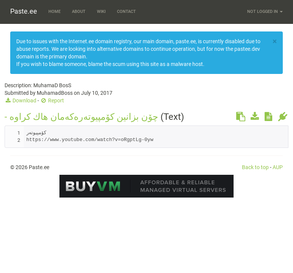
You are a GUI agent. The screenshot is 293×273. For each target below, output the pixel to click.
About (79, 11)
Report (52, 100)
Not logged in (265, 11)
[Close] (275, 42)
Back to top (255, 167)
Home (54, 11)
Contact (126, 11)
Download (20, 100)
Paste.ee (23, 11)
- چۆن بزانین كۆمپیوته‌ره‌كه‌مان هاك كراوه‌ (81, 116)
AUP (278, 167)
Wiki (101, 11)
